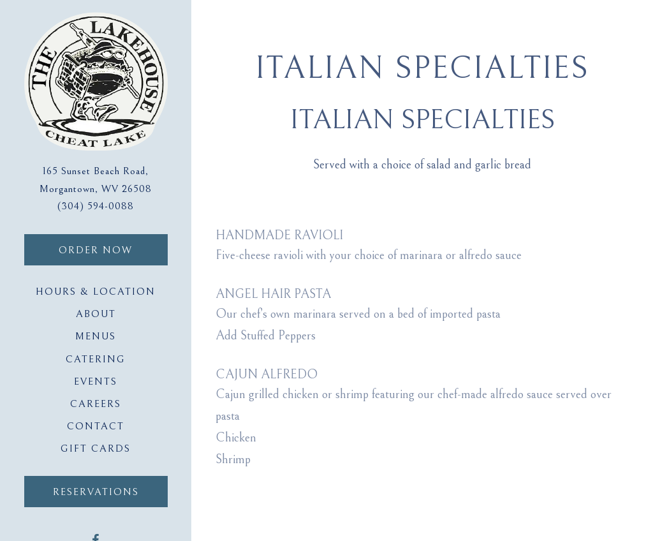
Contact (95, 426)
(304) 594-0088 (95, 206)
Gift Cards (98, 447)
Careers (95, 404)
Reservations (96, 492)
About (96, 314)
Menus (95, 336)
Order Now (113, 248)
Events (95, 381)
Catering (96, 359)
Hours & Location (96, 291)
